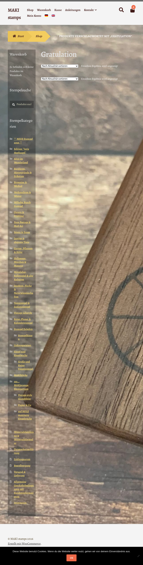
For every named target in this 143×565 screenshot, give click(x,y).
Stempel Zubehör (23, 329)
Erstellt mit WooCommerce (24, 544)
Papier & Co (24, 405)
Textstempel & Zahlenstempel (22, 304)
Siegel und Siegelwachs (20, 353)
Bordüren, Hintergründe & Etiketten (23, 172)
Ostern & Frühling (19, 214)
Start (21, 36)
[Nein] (138, 556)
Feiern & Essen (22, 232)
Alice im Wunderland (21, 160)
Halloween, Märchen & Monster (20, 262)
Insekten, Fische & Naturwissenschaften (23, 291)
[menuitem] (46, 16)
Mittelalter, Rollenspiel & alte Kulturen (23, 275)
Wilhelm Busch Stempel (22, 204)
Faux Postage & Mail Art (22, 224)
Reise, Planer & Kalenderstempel (23, 321)
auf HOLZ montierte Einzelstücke (25, 415)
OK (71, 557)
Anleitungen (72, 10)
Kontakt (89, 10)
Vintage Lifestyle (23, 313)
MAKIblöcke (20, 375)
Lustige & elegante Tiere (21, 240)
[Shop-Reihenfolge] (59, 66)
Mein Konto (34, 16)
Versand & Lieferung (20, 473)
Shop (30, 10)
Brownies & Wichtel (20, 184)
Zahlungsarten (22, 459)
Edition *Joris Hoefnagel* (21, 150)
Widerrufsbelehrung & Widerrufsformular (24, 437)
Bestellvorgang (22, 465)
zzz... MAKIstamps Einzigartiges (21, 385)
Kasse (58, 10)
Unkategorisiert (22, 345)
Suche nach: (121, 10)
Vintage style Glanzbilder (25, 397)
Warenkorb (44, 10)
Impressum (20, 502)
